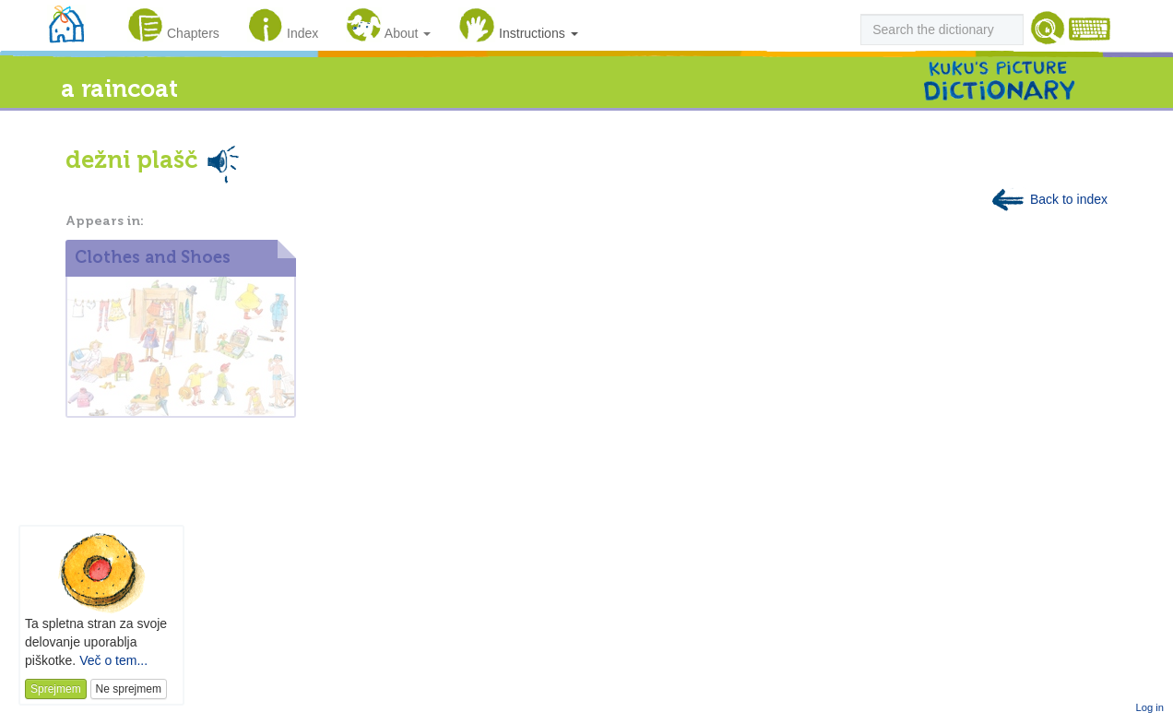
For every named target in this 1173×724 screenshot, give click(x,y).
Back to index (1048, 199)
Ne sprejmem (128, 688)
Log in (1150, 707)
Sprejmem (55, 688)
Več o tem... (113, 660)
